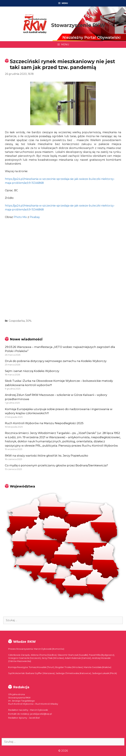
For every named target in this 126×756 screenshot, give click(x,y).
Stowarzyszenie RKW (78, 25)
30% (29, 320)
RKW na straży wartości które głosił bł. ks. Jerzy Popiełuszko (46, 455)
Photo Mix (20, 217)
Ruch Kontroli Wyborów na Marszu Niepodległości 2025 (44, 423)
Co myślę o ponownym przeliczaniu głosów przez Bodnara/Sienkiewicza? (56, 465)
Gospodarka (17, 320)
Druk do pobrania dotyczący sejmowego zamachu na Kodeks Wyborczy (55, 361)
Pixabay (35, 217)
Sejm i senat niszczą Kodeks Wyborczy (32, 371)
